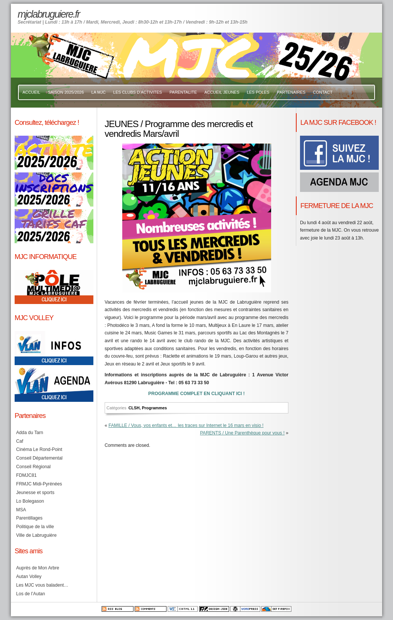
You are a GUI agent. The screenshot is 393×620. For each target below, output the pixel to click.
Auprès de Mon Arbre (37, 568)
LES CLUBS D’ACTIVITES (137, 92)
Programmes (154, 408)
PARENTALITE (183, 92)
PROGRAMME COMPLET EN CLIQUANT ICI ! (196, 393)
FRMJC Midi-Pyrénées (39, 484)
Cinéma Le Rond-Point (39, 449)
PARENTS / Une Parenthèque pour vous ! (242, 433)
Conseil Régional (33, 466)
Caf (19, 441)
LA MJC (99, 92)
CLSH (134, 408)
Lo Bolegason (30, 501)
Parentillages (29, 518)
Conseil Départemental (39, 458)
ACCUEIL (31, 92)
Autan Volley (29, 576)
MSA (21, 509)
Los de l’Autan (30, 593)
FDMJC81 (26, 475)
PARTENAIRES (291, 92)
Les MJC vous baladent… (42, 585)
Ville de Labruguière (36, 535)
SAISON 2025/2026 (66, 92)
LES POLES (258, 92)
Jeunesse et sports (35, 492)
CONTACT (323, 92)
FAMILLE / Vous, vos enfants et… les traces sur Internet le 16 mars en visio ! (186, 425)
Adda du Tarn (29, 432)
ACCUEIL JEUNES (221, 92)
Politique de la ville (35, 526)
